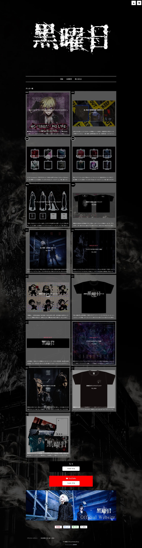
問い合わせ (78, 79)
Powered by (71, 544)
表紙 (61, 79)
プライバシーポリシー (32, 538)
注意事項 (69, 79)
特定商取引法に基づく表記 (47, 538)
